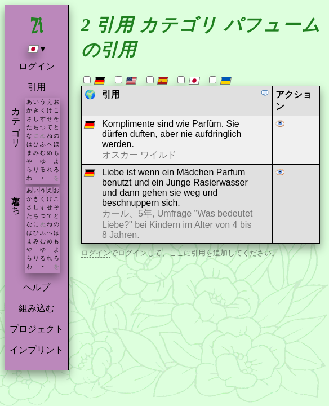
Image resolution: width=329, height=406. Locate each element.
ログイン (37, 66)
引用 (37, 87)
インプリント (37, 350)
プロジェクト (37, 329)
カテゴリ (16, 122)
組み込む (37, 308)
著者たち (16, 200)
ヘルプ (36, 287)
